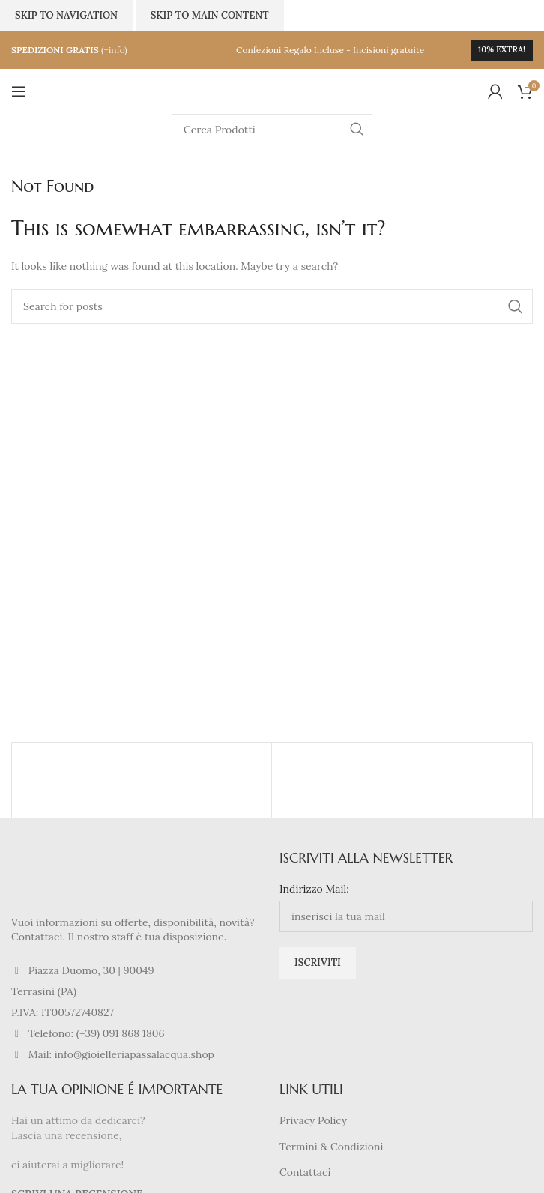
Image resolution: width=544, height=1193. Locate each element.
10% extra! (501, 49)
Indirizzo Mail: (314, 888)
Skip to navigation (66, 15)
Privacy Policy (313, 1120)
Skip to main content (210, 15)
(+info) (114, 49)
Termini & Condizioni (331, 1146)
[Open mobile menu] (19, 91)
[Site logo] (272, 90)
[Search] (272, 129)
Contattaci (304, 1172)
